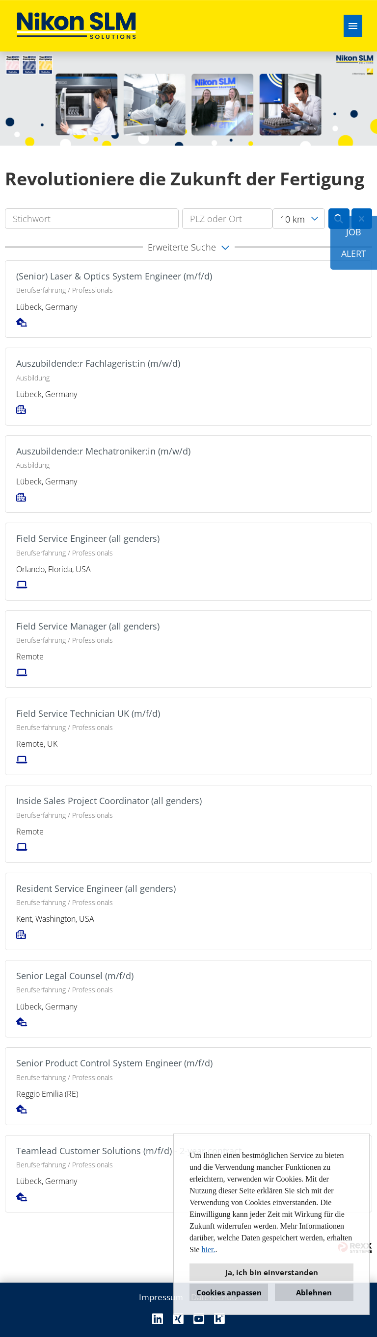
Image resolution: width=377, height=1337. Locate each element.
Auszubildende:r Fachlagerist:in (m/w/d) (98, 363)
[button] (188, 247)
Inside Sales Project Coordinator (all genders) (109, 801)
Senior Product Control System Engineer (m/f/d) (114, 1063)
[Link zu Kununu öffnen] (219, 1318)
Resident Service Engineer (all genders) (96, 888)
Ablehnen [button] (314, 1292)
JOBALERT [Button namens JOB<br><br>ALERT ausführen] (353, 242)
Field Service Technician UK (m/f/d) (88, 713)
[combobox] (298, 218)
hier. (208, 1249)
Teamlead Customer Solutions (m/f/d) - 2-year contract (129, 1151)
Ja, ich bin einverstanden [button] (271, 1272)
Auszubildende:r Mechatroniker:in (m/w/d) (103, 451)
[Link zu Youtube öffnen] (199, 1318)
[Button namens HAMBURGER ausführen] (353, 26)
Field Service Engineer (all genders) (88, 538)
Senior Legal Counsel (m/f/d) (75, 976)
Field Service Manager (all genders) (88, 626)
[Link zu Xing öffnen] (178, 1318)
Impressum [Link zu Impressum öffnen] (161, 1297)
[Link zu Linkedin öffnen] (157, 1318)
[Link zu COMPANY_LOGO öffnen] (76, 25)
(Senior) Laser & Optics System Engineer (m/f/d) (114, 276)
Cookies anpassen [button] (229, 1292)
